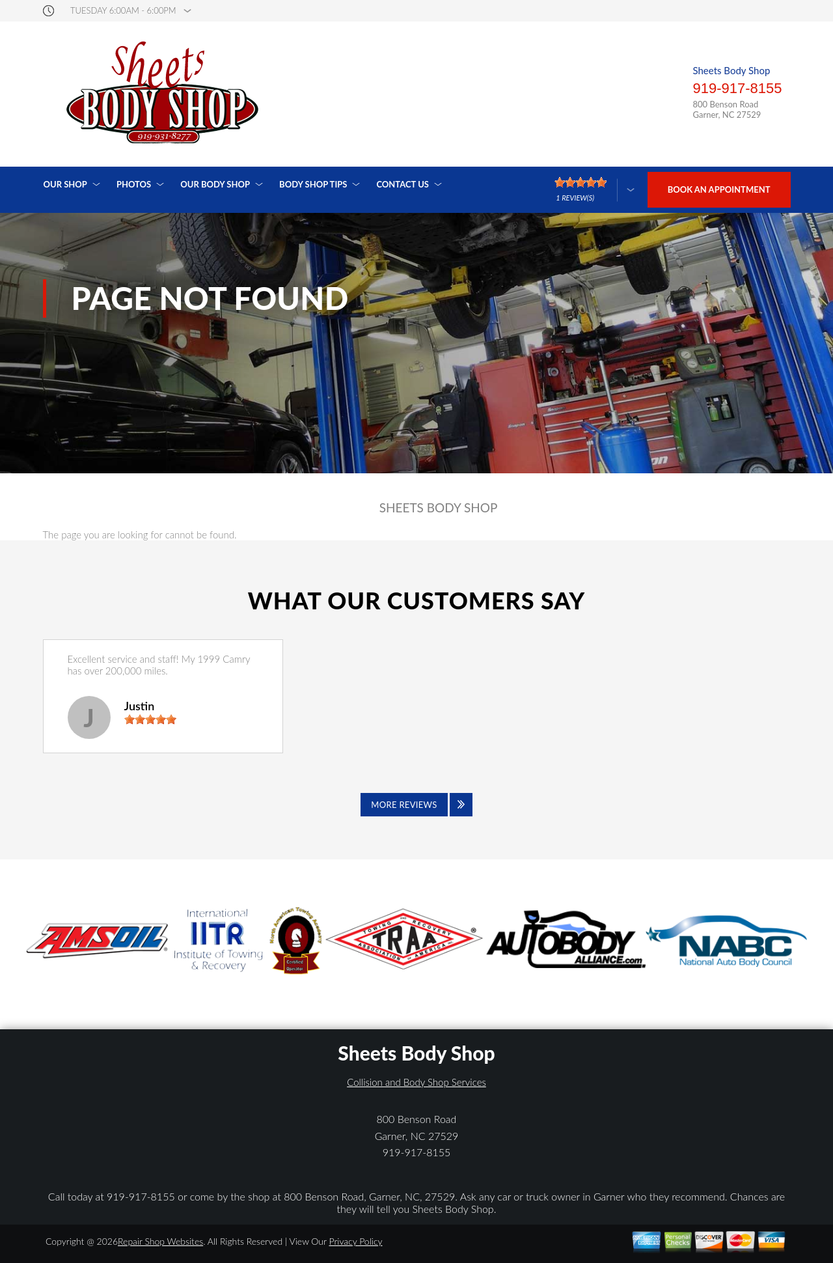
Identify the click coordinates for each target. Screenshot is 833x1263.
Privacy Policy (355, 1241)
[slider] (150, 719)
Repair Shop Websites (160, 1241)
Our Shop (65, 184)
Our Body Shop (215, 184)
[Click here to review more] (594, 189)
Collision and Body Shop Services (416, 1082)
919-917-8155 (737, 88)
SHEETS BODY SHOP (438, 508)
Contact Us (402, 184)
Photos (133, 184)
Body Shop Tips (313, 184)
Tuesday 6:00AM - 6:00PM (123, 11)
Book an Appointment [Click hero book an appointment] (719, 189)
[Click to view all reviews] (416, 804)
